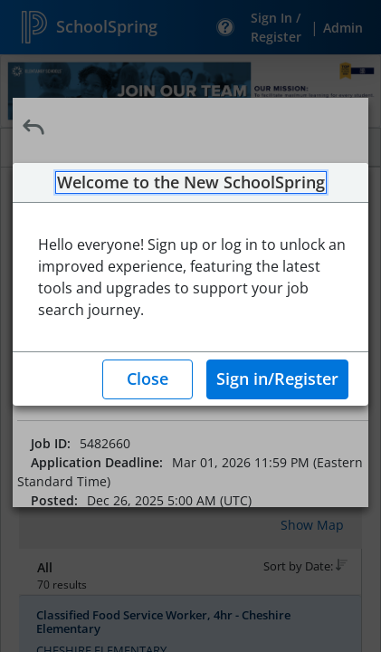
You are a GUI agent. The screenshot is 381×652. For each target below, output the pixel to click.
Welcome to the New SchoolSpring (191, 183)
